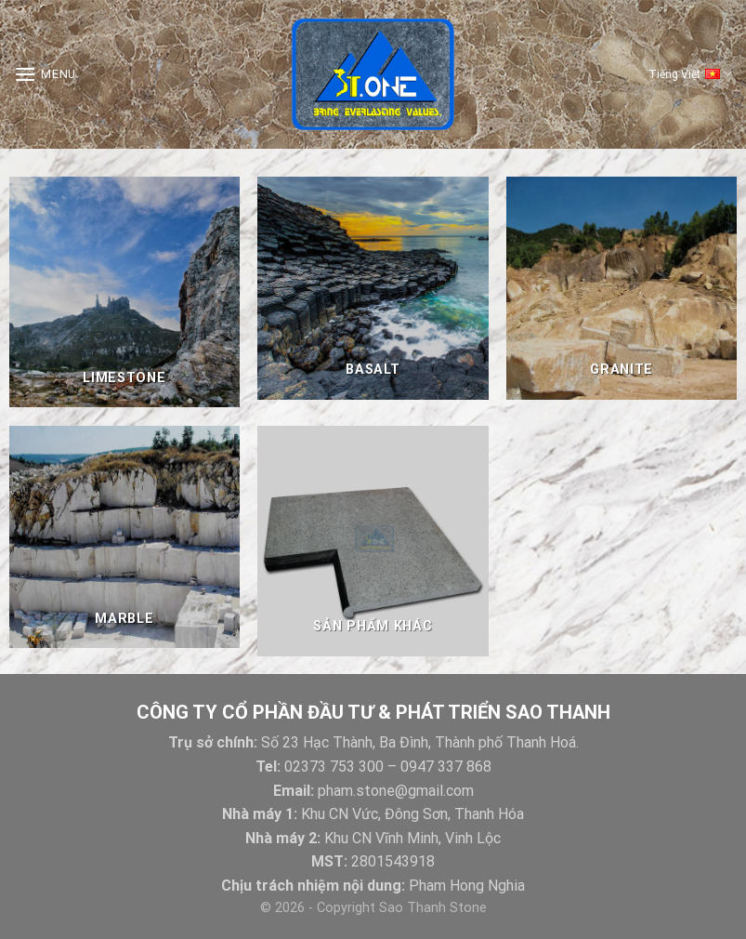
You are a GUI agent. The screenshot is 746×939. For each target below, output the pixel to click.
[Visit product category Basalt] (372, 288)
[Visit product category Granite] (621, 288)
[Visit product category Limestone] (124, 292)
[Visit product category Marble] (124, 537)
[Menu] (45, 74)
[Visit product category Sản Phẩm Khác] (372, 541)
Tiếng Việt (690, 74)
